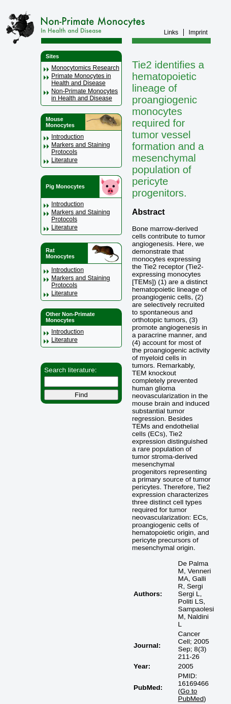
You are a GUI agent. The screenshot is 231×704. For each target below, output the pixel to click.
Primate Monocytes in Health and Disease (81, 79)
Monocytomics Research (85, 67)
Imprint (198, 32)
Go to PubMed (191, 694)
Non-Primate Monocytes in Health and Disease (84, 95)
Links (171, 32)
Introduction (67, 136)
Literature (64, 160)
